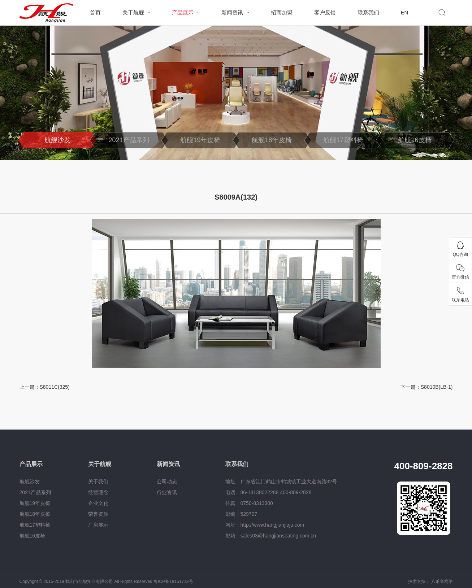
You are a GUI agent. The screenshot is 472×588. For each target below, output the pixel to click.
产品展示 (183, 12)
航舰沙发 (57, 140)
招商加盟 (282, 12)
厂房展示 (98, 525)
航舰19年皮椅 (200, 140)
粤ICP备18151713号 (173, 581)
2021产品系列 (128, 140)
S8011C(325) (55, 387)
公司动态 (167, 481)
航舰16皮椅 (414, 140)
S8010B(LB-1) (437, 387)
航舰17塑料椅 (343, 140)
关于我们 (98, 481)
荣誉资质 (98, 514)
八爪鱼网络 (442, 581)
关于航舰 (133, 12)
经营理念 (98, 492)
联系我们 (368, 12)
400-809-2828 (423, 466)
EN (404, 12)
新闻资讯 (232, 12)
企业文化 (98, 503)
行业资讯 (167, 492)
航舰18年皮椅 (271, 140)
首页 (95, 12)
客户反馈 (325, 12)
